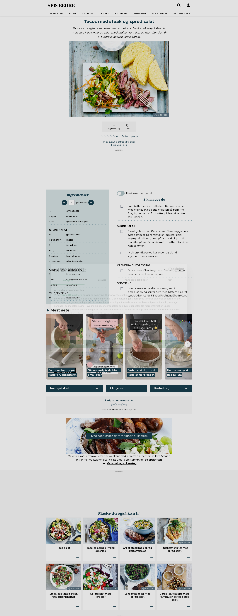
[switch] (121, 193)
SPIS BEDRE (61, 5)
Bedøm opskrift (129, 136)
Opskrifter (55, 13)
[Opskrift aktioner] (77, 558)
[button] (64, 347)
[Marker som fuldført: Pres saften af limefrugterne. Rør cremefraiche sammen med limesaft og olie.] (122, 271)
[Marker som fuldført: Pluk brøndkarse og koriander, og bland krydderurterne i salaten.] (122, 253)
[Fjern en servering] (64, 202)
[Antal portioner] (72, 202)
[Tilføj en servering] (91, 202)
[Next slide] (188, 344)
